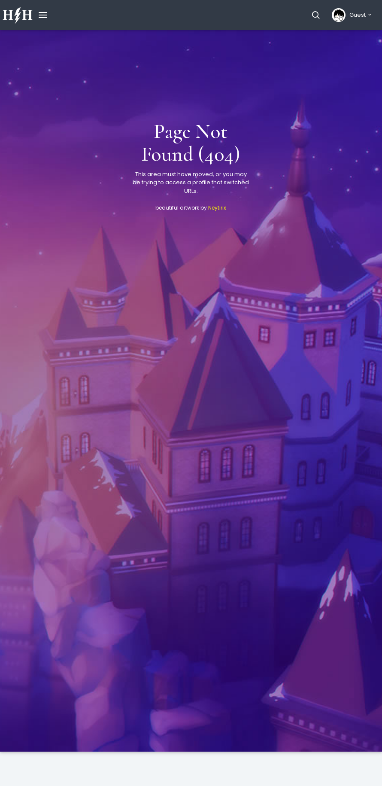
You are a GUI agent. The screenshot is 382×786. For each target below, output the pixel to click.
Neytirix (217, 207)
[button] (316, 15)
